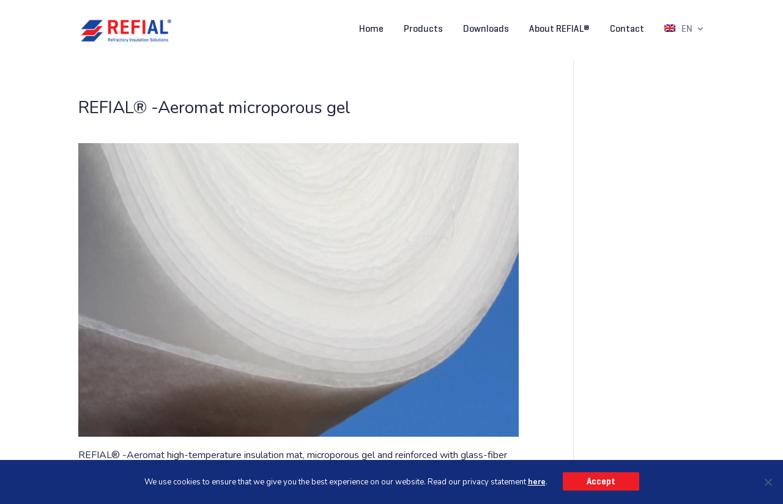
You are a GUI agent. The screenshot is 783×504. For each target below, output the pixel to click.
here (537, 481)
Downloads (486, 29)
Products (423, 29)
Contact (627, 29)
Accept (601, 481)
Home (371, 29)
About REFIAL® (559, 29)
